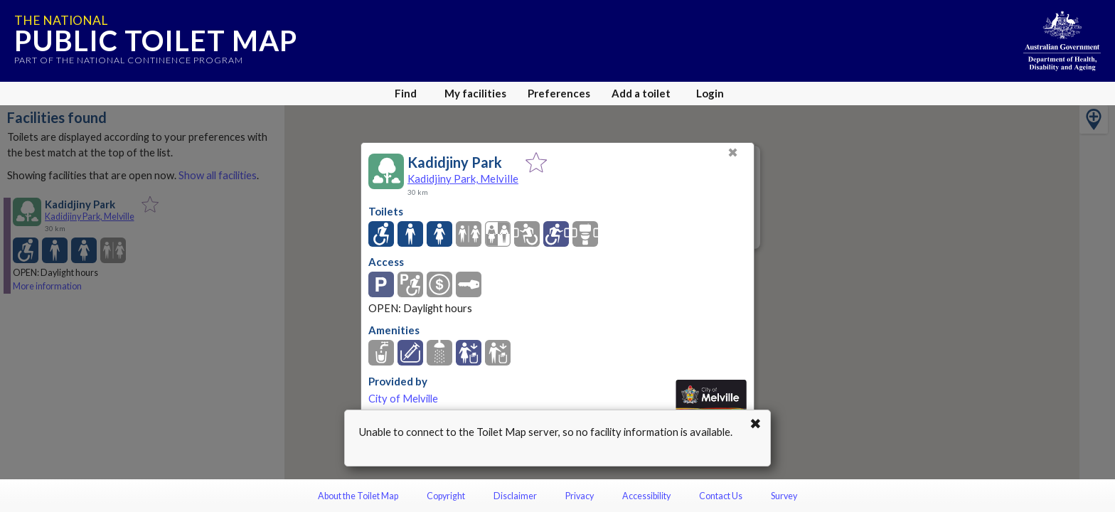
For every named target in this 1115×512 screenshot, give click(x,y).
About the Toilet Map (358, 496)
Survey (784, 496)
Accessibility (646, 496)
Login (710, 93)
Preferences (559, 93)
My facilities (475, 93)
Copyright (446, 496)
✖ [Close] (732, 152)
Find (406, 93)
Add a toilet (641, 93)
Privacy (579, 496)
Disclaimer (515, 496)
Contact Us (720, 496)
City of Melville (403, 399)
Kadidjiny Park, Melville (462, 178)
